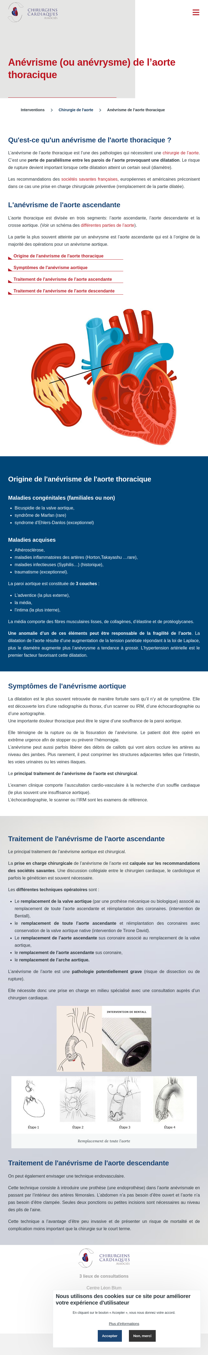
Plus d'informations (124, 1324)
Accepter (110, 1336)
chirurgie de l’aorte (180, 153)
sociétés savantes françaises (89, 179)
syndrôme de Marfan (35, 515)
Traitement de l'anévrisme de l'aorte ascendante (63, 279)
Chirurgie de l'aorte (75, 110)
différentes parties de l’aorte (107, 225)
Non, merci (142, 1336)
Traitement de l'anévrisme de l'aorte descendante (64, 291)
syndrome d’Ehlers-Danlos (40, 522)
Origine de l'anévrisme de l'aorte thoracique (58, 256)
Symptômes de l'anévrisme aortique (50, 267)
